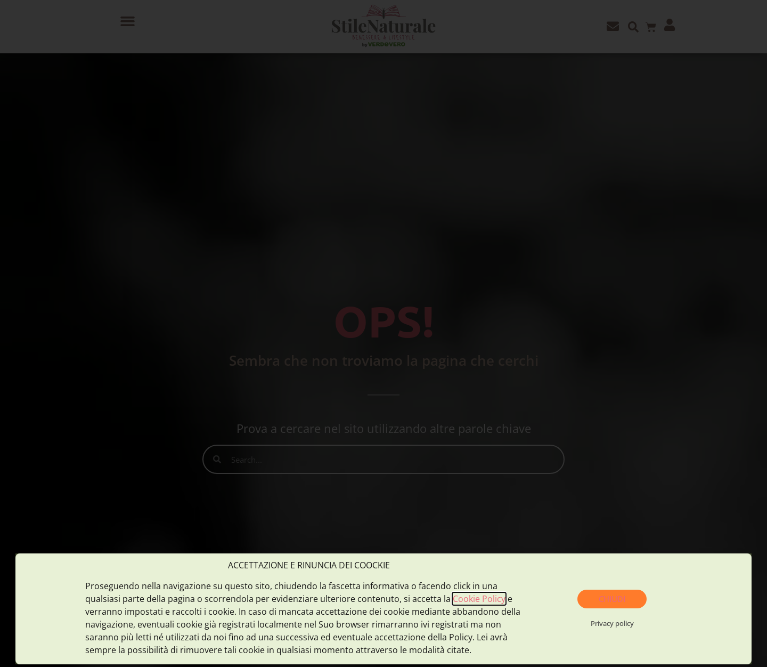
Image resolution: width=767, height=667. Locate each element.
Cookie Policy (479, 599)
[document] (383, 333)
